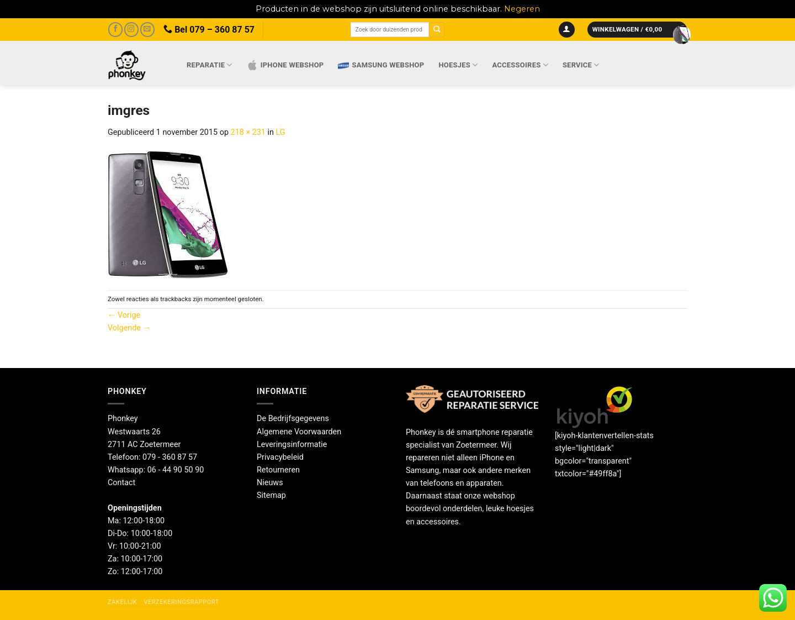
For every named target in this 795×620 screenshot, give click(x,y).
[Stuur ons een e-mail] (147, 29)
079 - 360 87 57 (169, 457)
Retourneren (278, 470)
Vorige (124, 315)
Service (581, 65)
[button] (567, 30)
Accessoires (520, 65)
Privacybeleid (280, 457)
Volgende (129, 328)
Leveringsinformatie (292, 444)
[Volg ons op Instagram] (131, 29)
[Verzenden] (436, 29)
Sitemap (271, 495)
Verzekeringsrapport (181, 602)
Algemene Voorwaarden (299, 432)
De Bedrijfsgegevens (293, 418)
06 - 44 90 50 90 (175, 470)
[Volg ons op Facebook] (115, 29)
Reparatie (209, 65)
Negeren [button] (522, 9)
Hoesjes (458, 65)
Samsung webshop (381, 65)
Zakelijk (122, 602)
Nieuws (270, 482)
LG (280, 132)
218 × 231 (248, 132)
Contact (121, 482)
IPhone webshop (285, 65)
